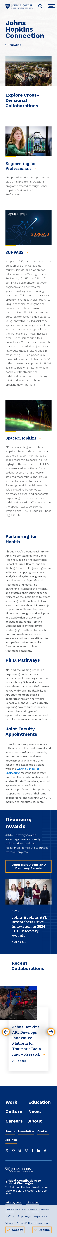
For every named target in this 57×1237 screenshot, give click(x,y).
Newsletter (26, 1131)
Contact (43, 1131)
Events (10, 1131)
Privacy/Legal (13, 1202)
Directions (32, 1202)
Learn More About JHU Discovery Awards (28, 866)
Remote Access (10, 1209)
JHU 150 (11, 1140)
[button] (6, 1032)
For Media (32, 1211)
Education (13, 44)
